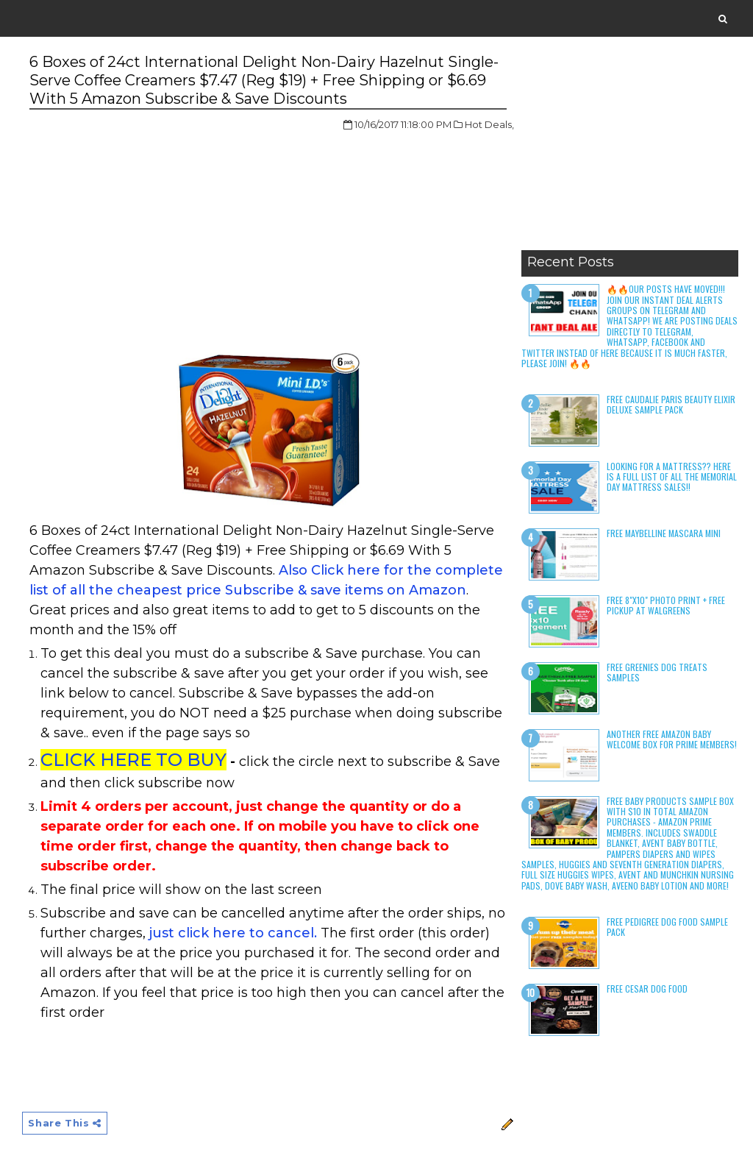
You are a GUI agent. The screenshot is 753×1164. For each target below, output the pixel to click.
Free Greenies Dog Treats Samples (657, 672)
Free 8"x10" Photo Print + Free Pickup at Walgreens (666, 605)
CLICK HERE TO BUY (133, 759)
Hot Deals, (489, 124)
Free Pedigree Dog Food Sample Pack (667, 926)
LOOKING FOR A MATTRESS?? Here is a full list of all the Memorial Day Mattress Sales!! (672, 477)
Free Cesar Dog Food (647, 988)
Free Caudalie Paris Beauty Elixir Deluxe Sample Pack (671, 404)
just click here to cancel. (233, 933)
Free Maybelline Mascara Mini (664, 533)
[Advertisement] (629, 151)
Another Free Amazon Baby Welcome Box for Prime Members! (672, 739)
